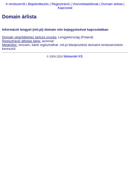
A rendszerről (15, 4)
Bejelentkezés (38, 4)
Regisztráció (61, 4)
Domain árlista (112, 4)
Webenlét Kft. (73, 56)
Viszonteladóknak (86, 4)
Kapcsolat (65, 8)
